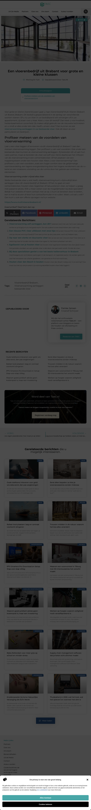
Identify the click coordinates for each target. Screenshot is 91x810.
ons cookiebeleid (42, 790)
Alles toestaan (45, 798)
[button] (87, 779)
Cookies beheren (45, 804)
